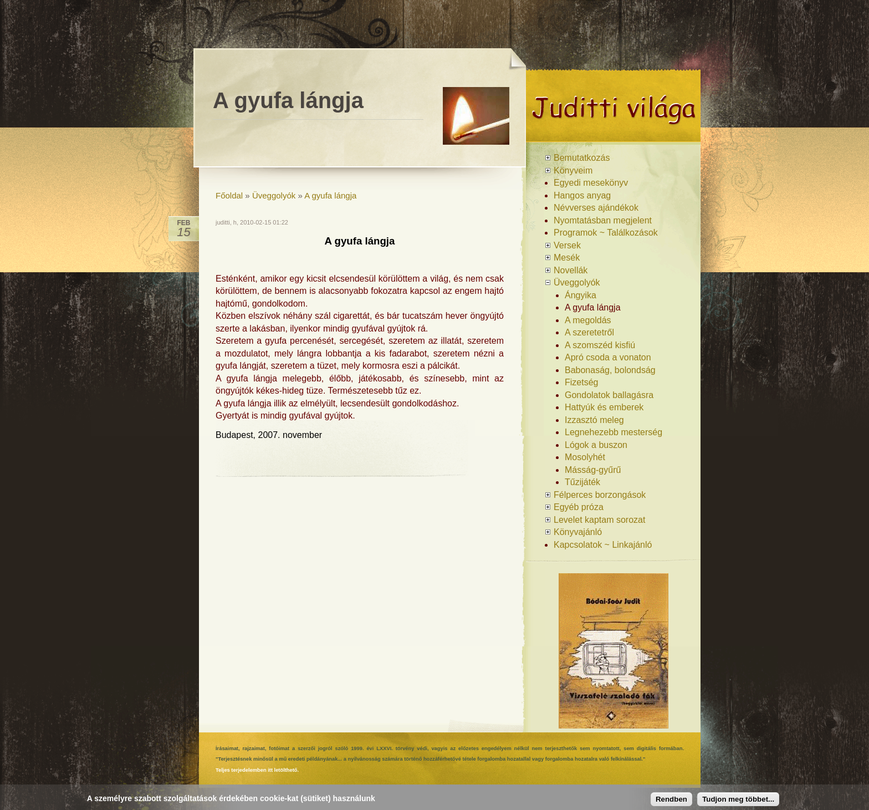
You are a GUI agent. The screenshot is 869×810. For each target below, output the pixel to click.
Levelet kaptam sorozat (599, 519)
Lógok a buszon (596, 445)
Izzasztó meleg (594, 420)
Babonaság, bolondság (610, 370)
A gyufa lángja (330, 195)
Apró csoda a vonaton (608, 357)
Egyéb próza (579, 507)
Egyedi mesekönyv (591, 182)
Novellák (570, 270)
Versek (567, 245)
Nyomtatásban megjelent (603, 220)
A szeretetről (589, 332)
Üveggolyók (273, 195)
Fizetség (581, 382)
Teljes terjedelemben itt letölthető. (257, 770)
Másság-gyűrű (593, 470)
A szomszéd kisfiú (600, 345)
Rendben (671, 799)
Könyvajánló (578, 532)
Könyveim (573, 170)
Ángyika (580, 295)
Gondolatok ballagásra (609, 395)
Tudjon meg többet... (738, 799)
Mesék (567, 257)
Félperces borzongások (600, 495)
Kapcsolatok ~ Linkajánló (603, 544)
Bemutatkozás (582, 157)
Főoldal (229, 195)
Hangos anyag (582, 195)
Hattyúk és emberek (604, 407)
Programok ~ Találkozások (606, 232)
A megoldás (588, 320)
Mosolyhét (585, 457)
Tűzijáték (582, 482)
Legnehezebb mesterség (613, 432)
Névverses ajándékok (596, 207)
